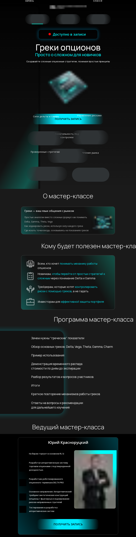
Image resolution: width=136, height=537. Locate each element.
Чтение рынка (90, 152)
